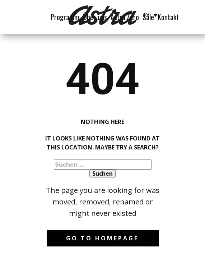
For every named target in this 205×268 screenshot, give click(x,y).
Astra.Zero (125, 16)
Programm (65, 16)
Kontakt (168, 16)
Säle (148, 16)
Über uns (95, 16)
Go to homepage (102, 238)
